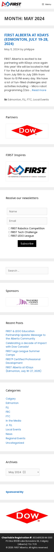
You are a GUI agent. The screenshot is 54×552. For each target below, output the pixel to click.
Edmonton (14, 99)
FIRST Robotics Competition (26, 228)
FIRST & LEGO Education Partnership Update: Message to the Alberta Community (26, 334)
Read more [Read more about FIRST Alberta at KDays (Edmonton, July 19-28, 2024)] (39, 90)
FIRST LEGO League (21, 236)
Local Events (41, 99)
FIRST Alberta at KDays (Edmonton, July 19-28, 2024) (26, 39)
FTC (29, 99)
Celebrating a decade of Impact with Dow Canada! (26, 345)
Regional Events (15, 438)
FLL (24, 99)
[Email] (27, 220)
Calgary (11, 398)
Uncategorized (15, 443)
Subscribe (27, 243)
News (9, 434)
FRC (8, 412)
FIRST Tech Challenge (22, 232)
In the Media (13, 420)
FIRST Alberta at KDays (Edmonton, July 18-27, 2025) (23, 369)
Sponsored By (14, 492)
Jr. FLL (9, 425)
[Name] (27, 211)
